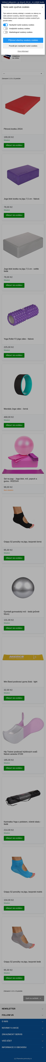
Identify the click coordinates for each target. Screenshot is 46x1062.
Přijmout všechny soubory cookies (23, 40)
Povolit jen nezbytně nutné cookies (23, 46)
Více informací (23, 51)
